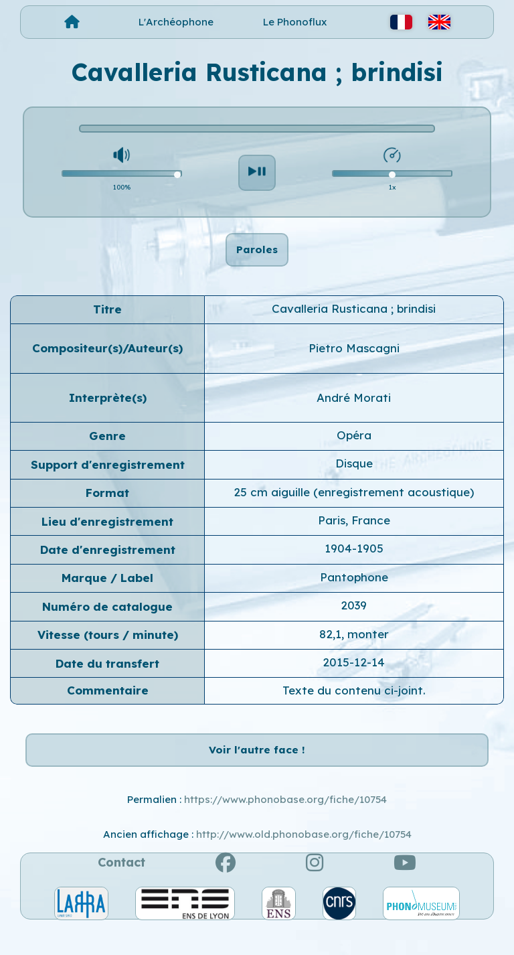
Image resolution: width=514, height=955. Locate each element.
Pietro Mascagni (354, 362)
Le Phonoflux (295, 21)
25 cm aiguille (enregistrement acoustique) (354, 506)
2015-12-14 (354, 676)
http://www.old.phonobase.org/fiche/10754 (304, 862)
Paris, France (354, 534)
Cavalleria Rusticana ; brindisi (354, 322)
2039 (354, 619)
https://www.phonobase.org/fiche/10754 (285, 827)
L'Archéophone (176, 21)
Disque (354, 477)
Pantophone (354, 591)
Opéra (354, 449)
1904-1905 (354, 562)
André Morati (354, 411)
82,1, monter (354, 647)
